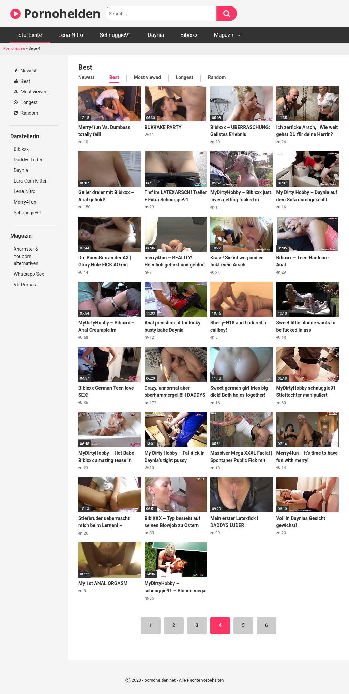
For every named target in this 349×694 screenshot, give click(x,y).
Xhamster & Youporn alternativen (26, 256)
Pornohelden (14, 48)
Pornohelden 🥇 (64, 13)
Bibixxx (189, 35)
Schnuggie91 (115, 35)
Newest (25, 70)
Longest (26, 102)
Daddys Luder (28, 159)
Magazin (224, 35)
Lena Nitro (71, 35)
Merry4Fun (25, 202)
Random (26, 113)
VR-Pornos (25, 284)
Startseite (30, 35)
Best (22, 81)
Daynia (156, 35)
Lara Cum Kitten (31, 181)
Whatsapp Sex (29, 274)
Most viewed (30, 92)
